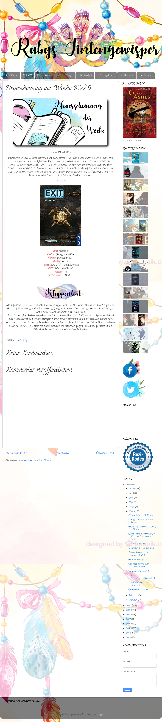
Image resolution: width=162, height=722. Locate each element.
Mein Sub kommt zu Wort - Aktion (142, 528)
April (131, 506)
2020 (128, 605)
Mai (131, 502)
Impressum (145, 75)
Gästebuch (127, 75)
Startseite (12, 75)
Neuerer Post (16, 453)
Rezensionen (44, 75)
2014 (128, 632)
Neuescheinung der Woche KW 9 (138, 565)
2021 (128, 484)
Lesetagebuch (105, 75)
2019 (128, 610)
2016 (128, 623)
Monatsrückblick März (140, 515)
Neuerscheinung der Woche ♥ (139, 584)
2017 (128, 619)
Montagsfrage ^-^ (138, 559)
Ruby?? (27, 75)
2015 (128, 628)
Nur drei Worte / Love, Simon (140, 521)
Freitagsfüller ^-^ (137, 543)
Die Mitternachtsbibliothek (141, 577)
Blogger (100, 714)
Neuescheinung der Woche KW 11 (138, 554)
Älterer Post (106, 453)
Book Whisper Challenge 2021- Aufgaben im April (141, 536)
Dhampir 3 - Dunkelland (141, 548)
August (133, 488)
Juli (130, 493)
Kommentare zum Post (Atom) (35, 460)
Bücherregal (65, 75)
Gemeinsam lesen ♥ (138, 571)
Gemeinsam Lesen (138, 589)
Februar (133, 595)
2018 (128, 614)
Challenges (85, 75)
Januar (133, 599)
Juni (131, 497)
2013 (128, 637)
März (132, 511)
